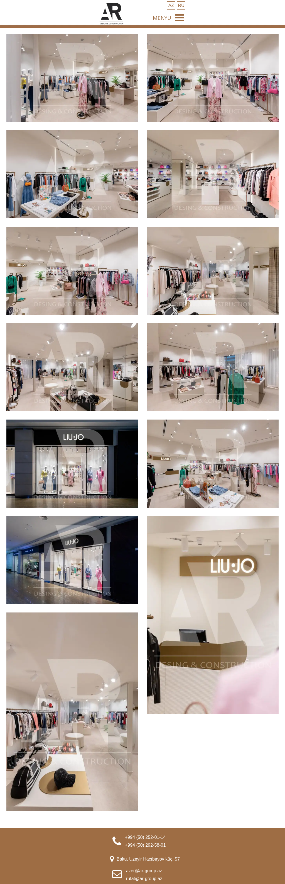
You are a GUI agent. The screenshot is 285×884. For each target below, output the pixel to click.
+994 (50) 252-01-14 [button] (145, 837)
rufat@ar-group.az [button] (144, 878)
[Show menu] (179, 18)
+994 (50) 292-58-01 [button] (145, 845)
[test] (171, 5)
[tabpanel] (154, 841)
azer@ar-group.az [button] (144, 870)
